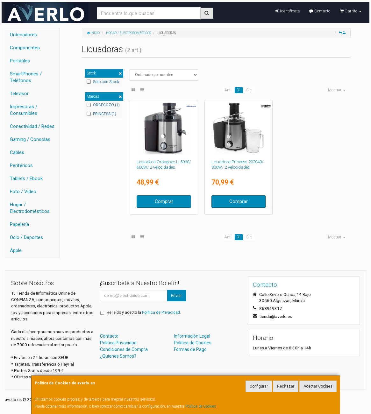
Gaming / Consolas (30, 139)
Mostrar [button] (337, 90)
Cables (17, 152)
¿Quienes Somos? (118, 356)
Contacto (319, 11)
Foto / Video (23, 191)
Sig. (249, 90)
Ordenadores (23, 35)
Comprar (164, 201)
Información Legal (192, 336)
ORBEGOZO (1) (103, 105)
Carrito (350, 11)
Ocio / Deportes (26, 237)
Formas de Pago (190, 349)
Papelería (19, 224)
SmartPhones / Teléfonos (26, 77)
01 (239, 90)
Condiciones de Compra (124, 349)
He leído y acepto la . (144, 312)
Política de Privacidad (161, 312)
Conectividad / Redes (32, 126)
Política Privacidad (118, 342)
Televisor (19, 93)
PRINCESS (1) (101, 114)
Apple (16, 250)
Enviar (176, 295)
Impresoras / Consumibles (23, 110)
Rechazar (285, 386)
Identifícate (287, 11)
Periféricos (21, 165)
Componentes (25, 48)
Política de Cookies (200, 406)
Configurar (259, 386)
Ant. (228, 90)
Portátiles (20, 61)
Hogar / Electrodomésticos (30, 208)
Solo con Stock (103, 82)
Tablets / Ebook (26, 178)
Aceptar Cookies (317, 386)
